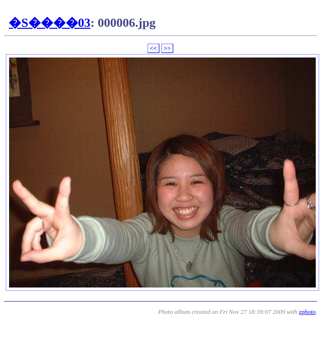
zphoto (307, 311)
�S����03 (49, 23)
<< (153, 48)
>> (167, 48)
